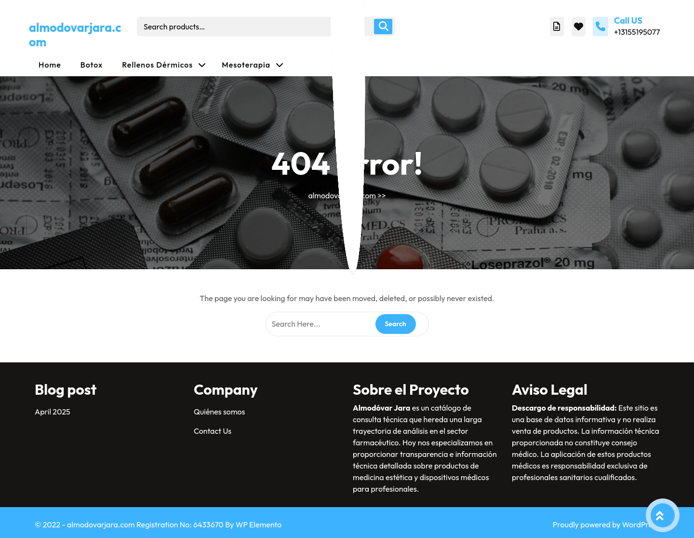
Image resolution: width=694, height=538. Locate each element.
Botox (91, 64)
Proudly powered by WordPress (606, 524)
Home (50, 64)
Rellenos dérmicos (157, 64)
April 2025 (52, 411)
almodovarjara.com (75, 35)
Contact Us (212, 431)
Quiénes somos (219, 411)
